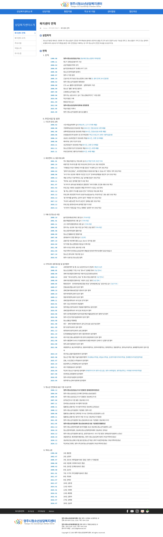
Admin (51, 511)
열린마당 (133, 11)
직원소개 (18, 48)
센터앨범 (111, 11)
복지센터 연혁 (20, 33)
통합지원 (68, 11)
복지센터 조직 (20, 38)
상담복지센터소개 (24, 11)
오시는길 (18, 53)
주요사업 (18, 43)
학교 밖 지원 (89, 11)
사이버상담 (41, 511)
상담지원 (46, 11)
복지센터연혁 (19, 511)
